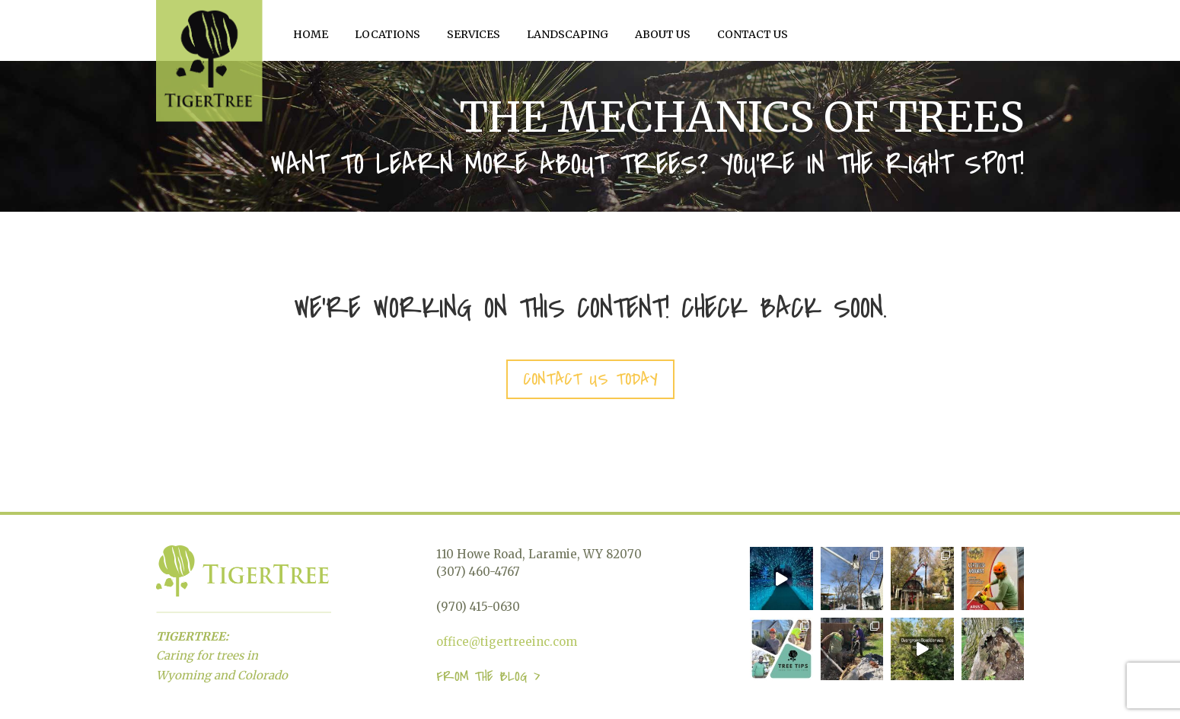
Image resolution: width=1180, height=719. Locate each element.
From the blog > (488, 676)
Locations (387, 34)
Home (310, 34)
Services (473, 34)
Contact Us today (590, 379)
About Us (662, 34)
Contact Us (752, 34)
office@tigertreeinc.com (506, 641)
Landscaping (567, 34)
